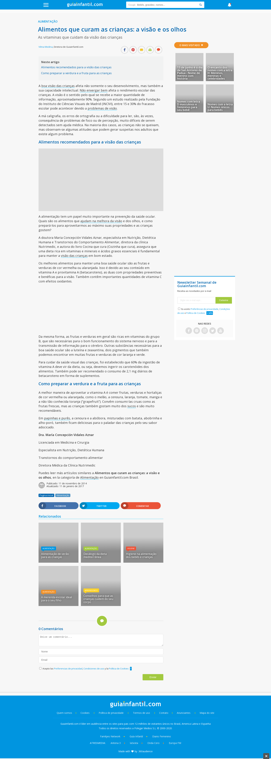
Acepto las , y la (86, 668)
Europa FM (175, 743)
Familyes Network (110, 736)
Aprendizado (91, 590)
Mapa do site (207, 712)
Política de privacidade (111, 712)
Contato (163, 712)
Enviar (152, 677)
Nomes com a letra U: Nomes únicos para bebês (220, 107)
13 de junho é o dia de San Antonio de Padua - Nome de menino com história (189, 73)
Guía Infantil (136, 736)
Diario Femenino (161, 736)
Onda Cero (153, 743)
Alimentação (48, 21)
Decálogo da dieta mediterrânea (95, 555)
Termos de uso (141, 712)
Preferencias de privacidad (68, 668)
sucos (131, 406)
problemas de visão (102, 108)
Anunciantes (183, 712)
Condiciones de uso (94, 668)
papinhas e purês (57, 418)
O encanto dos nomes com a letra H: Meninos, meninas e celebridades (220, 73)
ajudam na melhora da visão (101, 221)
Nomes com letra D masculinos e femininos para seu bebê (188, 106)
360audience (145, 751)
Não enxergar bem (94, 90)
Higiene (131, 548)
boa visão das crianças (58, 86)
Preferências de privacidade (204, 309)
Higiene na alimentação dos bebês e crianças (141, 555)
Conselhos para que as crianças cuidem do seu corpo (98, 599)
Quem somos (64, 712)
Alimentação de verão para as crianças (55, 555)
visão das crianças (74, 256)
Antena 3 (116, 743)
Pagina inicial (46, 495)
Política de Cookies (119, 668)
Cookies (85, 712)
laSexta (134, 743)
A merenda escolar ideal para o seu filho (56, 598)
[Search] (200, 5)
